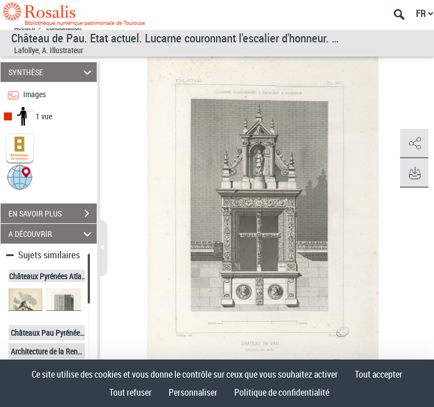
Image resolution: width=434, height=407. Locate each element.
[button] (20, 176)
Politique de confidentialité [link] (281, 392)
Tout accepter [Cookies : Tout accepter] (378, 374)
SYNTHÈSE (51, 72)
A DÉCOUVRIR (51, 234)
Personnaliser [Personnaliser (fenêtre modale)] (193, 392)
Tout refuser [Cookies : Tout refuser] (130, 392)
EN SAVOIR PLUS (52, 214)
